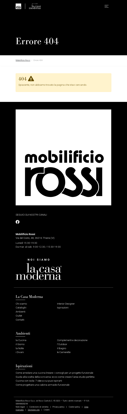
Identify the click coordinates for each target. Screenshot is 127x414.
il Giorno (20, 344)
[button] (106, 6)
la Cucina (21, 340)
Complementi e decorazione (72, 340)
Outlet (19, 315)
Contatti (20, 319)
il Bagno (61, 348)
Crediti (47, 410)
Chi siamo (21, 303)
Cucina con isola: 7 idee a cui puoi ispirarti (39, 380)
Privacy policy (58, 407)
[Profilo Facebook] (17, 222)
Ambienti (20, 311)
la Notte (20, 348)
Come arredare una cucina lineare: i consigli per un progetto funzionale (54, 372)
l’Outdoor (62, 344)
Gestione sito (34, 410)
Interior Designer (66, 303)
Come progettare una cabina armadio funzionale (42, 384)
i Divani (20, 352)
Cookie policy (74, 407)
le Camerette (63, 352)
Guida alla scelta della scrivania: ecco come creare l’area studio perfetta (55, 376)
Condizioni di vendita (38, 407)
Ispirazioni (62, 307)
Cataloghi (21, 307)
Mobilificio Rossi (23, 60)
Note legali (20, 407)
